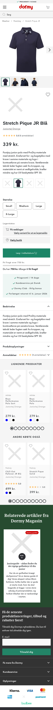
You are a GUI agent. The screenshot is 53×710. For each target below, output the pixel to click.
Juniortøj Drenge (11, 128)
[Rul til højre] (49, 50)
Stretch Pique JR (32, 20)
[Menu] (4, 7)
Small (9, 205)
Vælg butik (14, 240)
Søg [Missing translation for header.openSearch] (6, 14)
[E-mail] (26, 642)
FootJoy (17, 20)
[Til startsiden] (26, 7)
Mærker (5, 20)
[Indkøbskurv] (48, 7)
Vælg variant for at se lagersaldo (30, 232)
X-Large (10, 214)
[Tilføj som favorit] (48, 94)
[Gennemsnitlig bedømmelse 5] (9, 135)
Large (39, 205)
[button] (15, 428)
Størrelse (7, 199)
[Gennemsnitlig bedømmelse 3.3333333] (35, 487)
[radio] (7, 182)
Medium (24, 205)
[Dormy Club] (39, 7)
